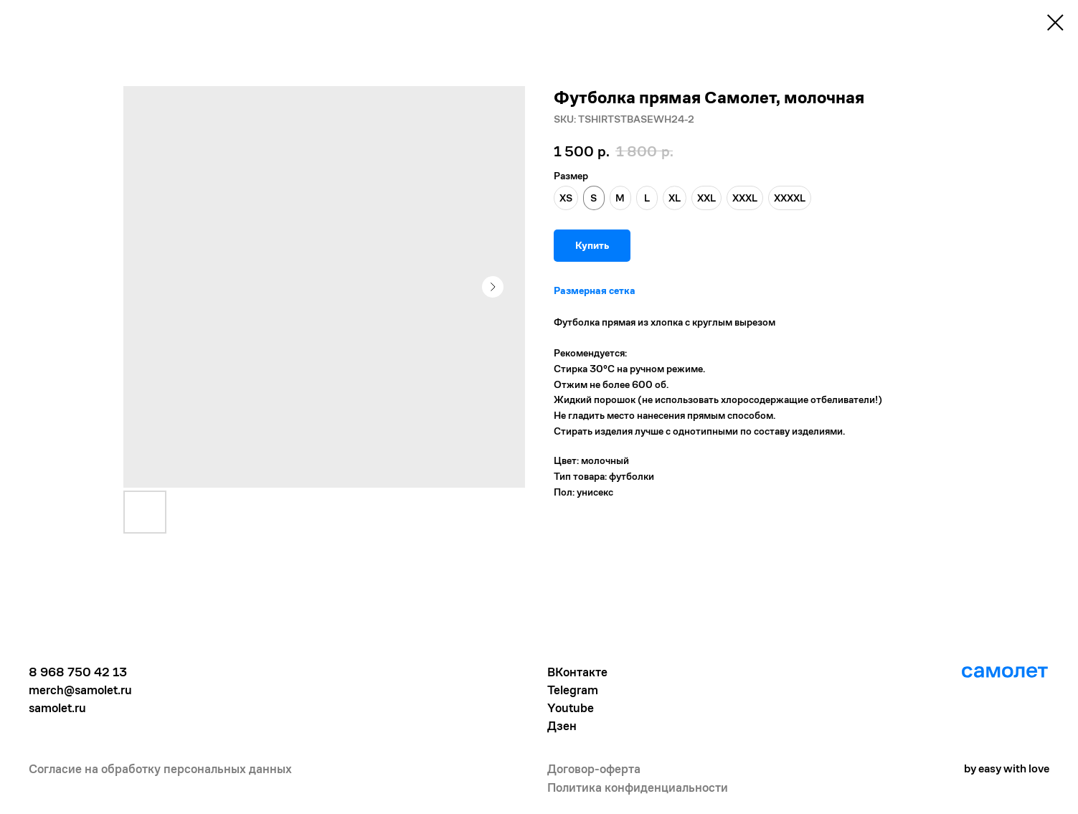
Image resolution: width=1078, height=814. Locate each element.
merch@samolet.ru (80, 690)
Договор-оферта (593, 769)
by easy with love (1006, 768)
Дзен (562, 726)
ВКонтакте (577, 672)
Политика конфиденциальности (637, 787)
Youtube (570, 708)
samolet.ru (57, 708)
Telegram (572, 690)
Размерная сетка (594, 290)
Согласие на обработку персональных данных (160, 769)
